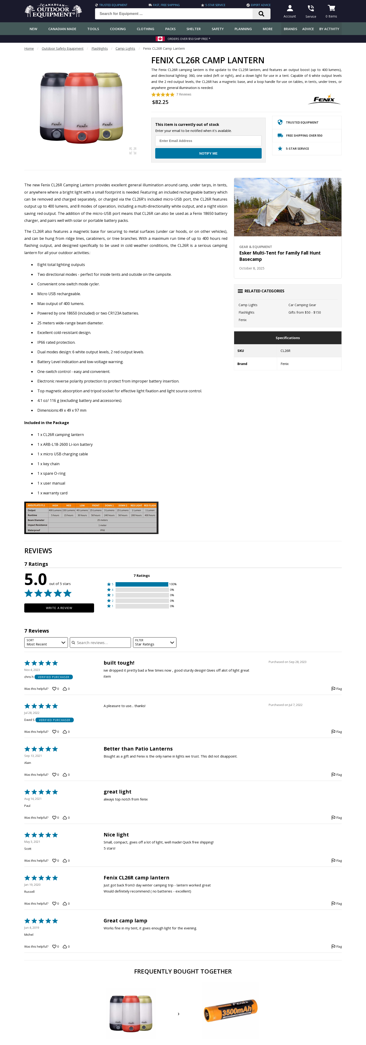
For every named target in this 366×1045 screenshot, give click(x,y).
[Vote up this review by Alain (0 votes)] (55, 775)
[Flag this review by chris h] (336, 689)
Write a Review (59, 608)
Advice (308, 29)
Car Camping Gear (302, 305)
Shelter (194, 29)
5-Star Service (215, 5)
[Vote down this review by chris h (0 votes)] (66, 689)
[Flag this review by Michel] (336, 946)
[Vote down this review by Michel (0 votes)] (66, 946)
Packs (170, 29)
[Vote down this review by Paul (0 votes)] (66, 818)
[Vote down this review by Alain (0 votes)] (66, 775)
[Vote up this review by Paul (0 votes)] (55, 818)
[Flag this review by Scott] (336, 861)
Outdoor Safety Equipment (63, 48)
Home (29, 48)
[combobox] (46, 642)
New (33, 29)
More (268, 29)
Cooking (118, 29)
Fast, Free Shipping (166, 5)
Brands (290, 29)
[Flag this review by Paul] (336, 818)
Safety (218, 29)
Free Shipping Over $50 (300, 136)
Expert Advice (260, 5)
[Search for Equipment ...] (177, 13)
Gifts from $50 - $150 (305, 312)
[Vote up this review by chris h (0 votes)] (55, 689)
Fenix (242, 320)
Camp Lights (125, 48)
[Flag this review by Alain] (336, 775)
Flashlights (100, 48)
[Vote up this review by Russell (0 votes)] (55, 903)
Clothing (145, 29)
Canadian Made (62, 29)
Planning (243, 29)
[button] (142, 584)
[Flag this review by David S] (336, 732)
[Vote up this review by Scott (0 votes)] (55, 861)
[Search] (261, 13)
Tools (93, 29)
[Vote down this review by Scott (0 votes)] (66, 861)
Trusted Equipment (113, 5)
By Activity (329, 29)
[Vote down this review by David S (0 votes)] (66, 732)
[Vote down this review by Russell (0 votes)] (66, 903)
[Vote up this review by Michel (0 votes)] (55, 946)
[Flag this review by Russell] (336, 903)
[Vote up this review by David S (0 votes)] (55, 732)
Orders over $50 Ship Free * (189, 39)
